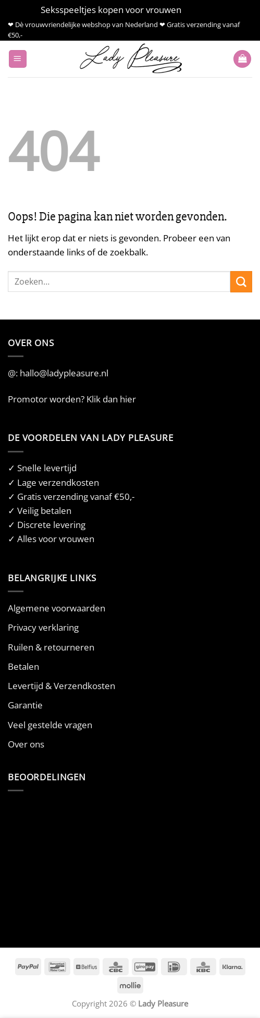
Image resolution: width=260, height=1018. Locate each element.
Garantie (25, 705)
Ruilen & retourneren (51, 647)
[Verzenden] (241, 281)
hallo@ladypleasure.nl (64, 373)
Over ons (26, 744)
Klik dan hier (111, 399)
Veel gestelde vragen (50, 725)
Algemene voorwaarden (56, 608)
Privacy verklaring (43, 627)
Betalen (23, 666)
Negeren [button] (201, 10)
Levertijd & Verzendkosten (61, 686)
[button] (18, 59)
